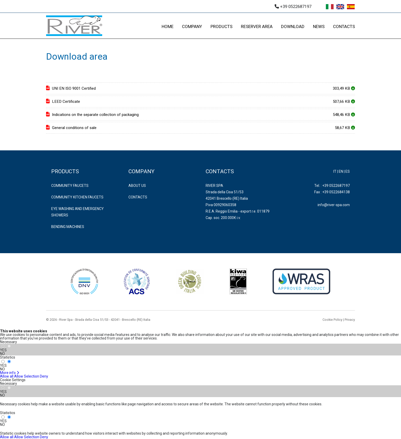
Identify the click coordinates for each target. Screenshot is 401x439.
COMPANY (192, 26)
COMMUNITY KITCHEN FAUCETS (77, 197)
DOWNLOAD (292, 26)
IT (334, 171)
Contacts (137, 197)
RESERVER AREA (257, 26)
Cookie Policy (332, 320)
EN (341, 171)
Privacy (350, 320)
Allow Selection (26, 376)
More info (9, 373)
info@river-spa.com (334, 205)
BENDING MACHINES (67, 227)
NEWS (319, 26)
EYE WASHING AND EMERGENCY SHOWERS (77, 212)
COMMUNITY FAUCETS (70, 186)
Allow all (6, 376)
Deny (44, 376)
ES (347, 171)
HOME (167, 26)
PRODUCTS (221, 26)
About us (137, 186)
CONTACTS (344, 26)
